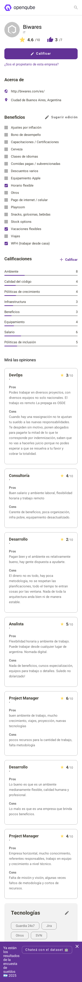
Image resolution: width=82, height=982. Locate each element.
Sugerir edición (61, 117)
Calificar (41, 54)
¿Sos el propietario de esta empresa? (31, 64)
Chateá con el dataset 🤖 (47, 950)
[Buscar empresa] (76, 7)
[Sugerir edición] (68, 913)
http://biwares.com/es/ (24, 91)
